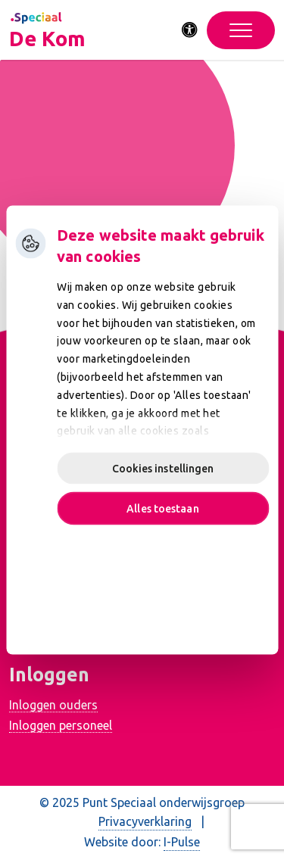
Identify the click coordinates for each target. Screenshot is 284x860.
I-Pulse (182, 842)
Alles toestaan (162, 509)
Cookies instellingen (163, 469)
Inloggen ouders (53, 705)
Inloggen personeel (60, 725)
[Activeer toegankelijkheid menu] (190, 30)
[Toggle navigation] (241, 30)
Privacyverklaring (145, 821)
